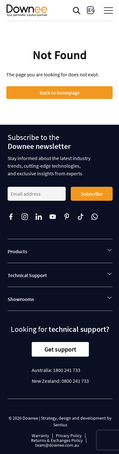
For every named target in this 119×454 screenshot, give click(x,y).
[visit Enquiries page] (91, 10)
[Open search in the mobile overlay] (78, 10)
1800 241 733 (66, 370)
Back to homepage (60, 92)
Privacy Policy (69, 435)
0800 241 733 (75, 381)
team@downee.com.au (57, 445)
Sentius (60, 425)
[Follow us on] (15, 216)
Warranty (40, 435)
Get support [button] (60, 349)
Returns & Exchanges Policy (57, 440)
